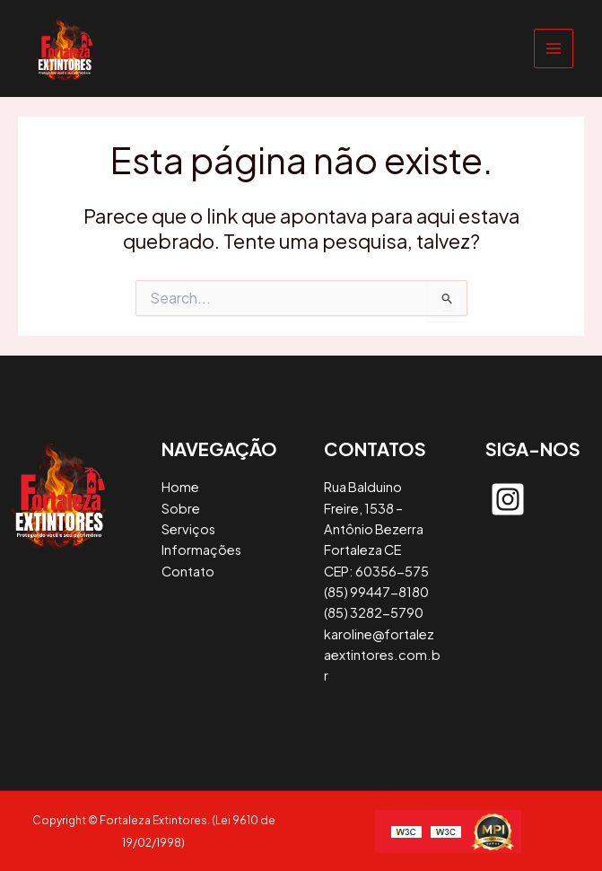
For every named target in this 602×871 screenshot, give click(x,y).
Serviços (188, 529)
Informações (201, 549)
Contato (187, 571)
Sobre (180, 508)
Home (180, 487)
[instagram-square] (507, 499)
